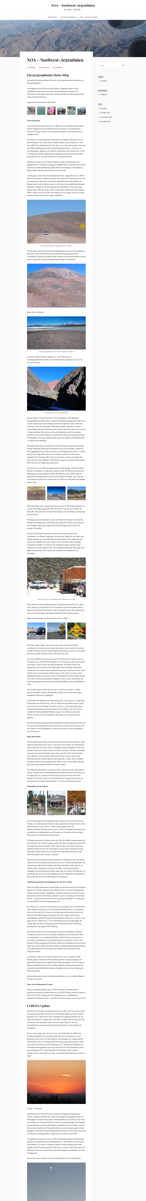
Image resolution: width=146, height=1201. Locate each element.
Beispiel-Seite (52, 17)
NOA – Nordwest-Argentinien (55, 60)
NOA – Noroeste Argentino (89, 17)
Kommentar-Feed (106, 117)
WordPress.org (105, 121)
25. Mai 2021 (45, 67)
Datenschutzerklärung (68, 17)
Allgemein (58, 67)
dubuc (33, 67)
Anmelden (103, 108)
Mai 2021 (103, 81)
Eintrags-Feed (105, 112)
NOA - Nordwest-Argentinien (73, 5)
